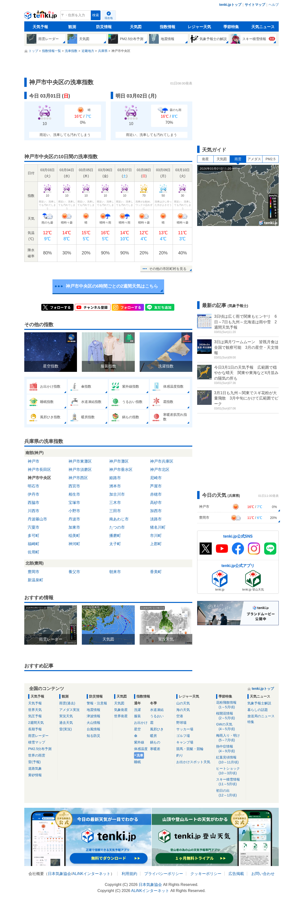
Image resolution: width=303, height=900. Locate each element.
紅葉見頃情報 (230, 759)
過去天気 (66, 723)
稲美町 (74, 535)
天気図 (136, 27)
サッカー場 (184, 729)
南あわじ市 (119, 519)
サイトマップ (255, 5)
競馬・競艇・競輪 (189, 749)
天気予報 (40, 27)
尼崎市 (156, 478)
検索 (95, 15)
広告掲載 (236, 874)
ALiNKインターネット (91, 874)
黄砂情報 (35, 775)
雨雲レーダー (38, 736)
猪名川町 (158, 527)
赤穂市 (156, 494)
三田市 (115, 511)
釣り (179, 755)
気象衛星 (121, 710)
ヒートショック (230, 771)
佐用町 (33, 552)
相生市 (74, 494)
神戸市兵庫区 (161, 461)
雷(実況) (65, 729)
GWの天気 (230, 726)
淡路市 (156, 519)
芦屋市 (156, 486)
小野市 (74, 511)
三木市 (115, 502)
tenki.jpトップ (230, 5)
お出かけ (141, 723)
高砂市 (156, 502)
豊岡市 (33, 572)
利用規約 (129, 874)
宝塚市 (74, 502)
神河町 (74, 544)
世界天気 (35, 710)
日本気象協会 (59, 874)
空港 (179, 716)
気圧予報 (35, 716)
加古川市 (117, 494)
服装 (137, 716)
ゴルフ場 (183, 736)
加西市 (156, 511)
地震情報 (93, 710)
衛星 (205, 159)
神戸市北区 (159, 469)
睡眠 (137, 762)
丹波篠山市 (37, 519)
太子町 (115, 544)
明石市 (33, 486)
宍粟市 (33, 527)
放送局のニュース (261, 716)
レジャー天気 (199, 27)
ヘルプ (274, 5)
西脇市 (33, 502)
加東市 (74, 527)
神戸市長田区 (39, 469)
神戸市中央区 (39, 478)
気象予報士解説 (259, 703)
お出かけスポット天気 (193, 762)
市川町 (156, 535)
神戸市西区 (78, 478)
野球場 (181, 723)
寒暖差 (155, 749)
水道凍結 (157, 710)
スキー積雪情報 (230, 781)
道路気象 (35, 768)
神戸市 (33, 461)
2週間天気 (36, 723)
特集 (250, 722)
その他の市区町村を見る (167, 269)
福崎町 (33, 544)
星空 (137, 729)
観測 (72, 27)
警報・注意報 (97, 703)
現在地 (109, 18)
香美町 (156, 572)
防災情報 (104, 27)
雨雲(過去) (67, 703)
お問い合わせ (263, 874)
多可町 (33, 535)
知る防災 (93, 736)
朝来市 (115, 572)
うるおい (157, 716)
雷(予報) (34, 762)
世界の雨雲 (36, 755)
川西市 (33, 511)
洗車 (139, 755)
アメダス (254, 159)
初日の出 (230, 793)
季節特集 (231, 27)
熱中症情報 (230, 748)
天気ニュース (263, 27)
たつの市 (117, 527)
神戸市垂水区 (121, 469)
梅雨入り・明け (230, 737)
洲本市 (115, 486)
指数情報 (167, 27)
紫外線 (139, 742)
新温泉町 (35, 580)
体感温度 (141, 749)
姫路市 (115, 478)
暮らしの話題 (257, 710)
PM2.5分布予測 (39, 749)
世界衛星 (121, 716)
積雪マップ (36, 742)
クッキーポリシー (205, 874)
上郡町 (156, 544)
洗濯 (137, 710)
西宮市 (74, 486)
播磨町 (115, 535)
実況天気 (66, 716)
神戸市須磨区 (80, 469)
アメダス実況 (69, 710)
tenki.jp (41, 16)
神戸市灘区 (119, 461)
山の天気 (183, 703)
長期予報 (35, 729)
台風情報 (93, 729)
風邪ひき (157, 729)
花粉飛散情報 (230, 704)
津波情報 (93, 716)
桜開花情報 (230, 715)
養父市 (74, 572)
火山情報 (93, 723)
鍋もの (155, 742)
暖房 (153, 736)
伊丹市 (33, 494)
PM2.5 (270, 159)
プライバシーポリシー (163, 874)
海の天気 (183, 710)
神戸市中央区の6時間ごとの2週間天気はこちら (112, 286)
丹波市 (74, 519)
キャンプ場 (184, 742)
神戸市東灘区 (80, 461)
